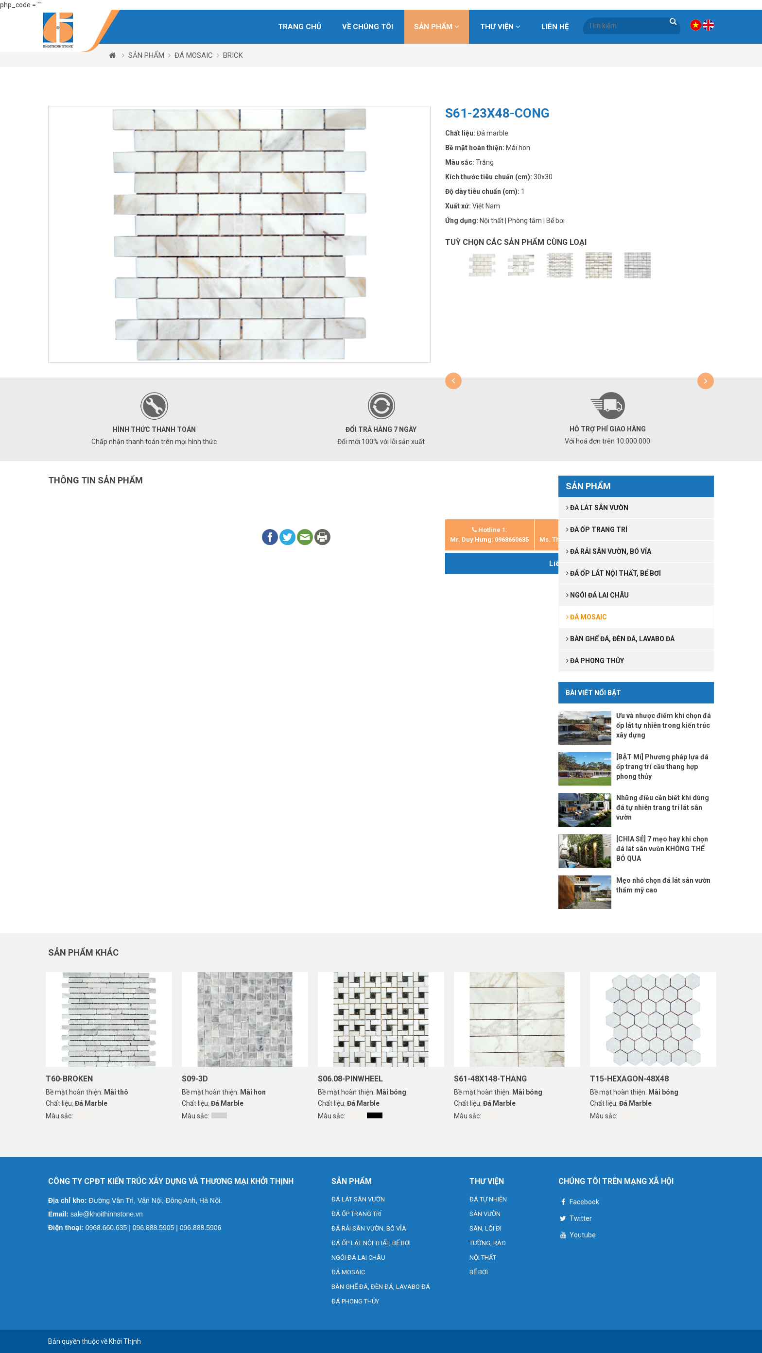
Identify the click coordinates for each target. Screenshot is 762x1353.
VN (695, 25)
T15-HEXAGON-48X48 (629, 1078)
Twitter (575, 1220)
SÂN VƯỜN (485, 1213)
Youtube (577, 1236)
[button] (453, 381)
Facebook (578, 1203)
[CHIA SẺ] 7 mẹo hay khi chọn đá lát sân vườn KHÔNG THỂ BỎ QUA (662, 848)
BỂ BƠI (478, 1272)
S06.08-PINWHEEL (350, 1078)
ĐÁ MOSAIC (193, 55)
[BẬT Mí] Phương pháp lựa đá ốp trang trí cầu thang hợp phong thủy (662, 766)
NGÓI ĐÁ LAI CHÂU (358, 1257)
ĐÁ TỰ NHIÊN (488, 1199)
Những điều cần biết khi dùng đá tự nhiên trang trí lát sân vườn (662, 807)
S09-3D (195, 1078)
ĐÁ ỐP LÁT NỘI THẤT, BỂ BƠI (371, 1243)
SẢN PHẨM (436, 26)
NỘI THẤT (482, 1257)
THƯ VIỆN (500, 26)
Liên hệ (555, 26)
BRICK (233, 55)
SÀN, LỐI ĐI (485, 1228)
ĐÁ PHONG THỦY (355, 1301)
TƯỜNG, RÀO (487, 1243)
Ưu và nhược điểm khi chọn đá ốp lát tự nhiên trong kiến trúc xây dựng (663, 725)
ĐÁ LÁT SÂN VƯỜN (358, 1199)
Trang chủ (299, 26)
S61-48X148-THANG (490, 1078)
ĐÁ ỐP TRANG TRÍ (356, 1213)
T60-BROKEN (69, 1078)
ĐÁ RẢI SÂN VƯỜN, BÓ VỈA (368, 1228)
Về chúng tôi (367, 26)
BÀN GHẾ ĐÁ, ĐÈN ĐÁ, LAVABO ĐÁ (380, 1286)
